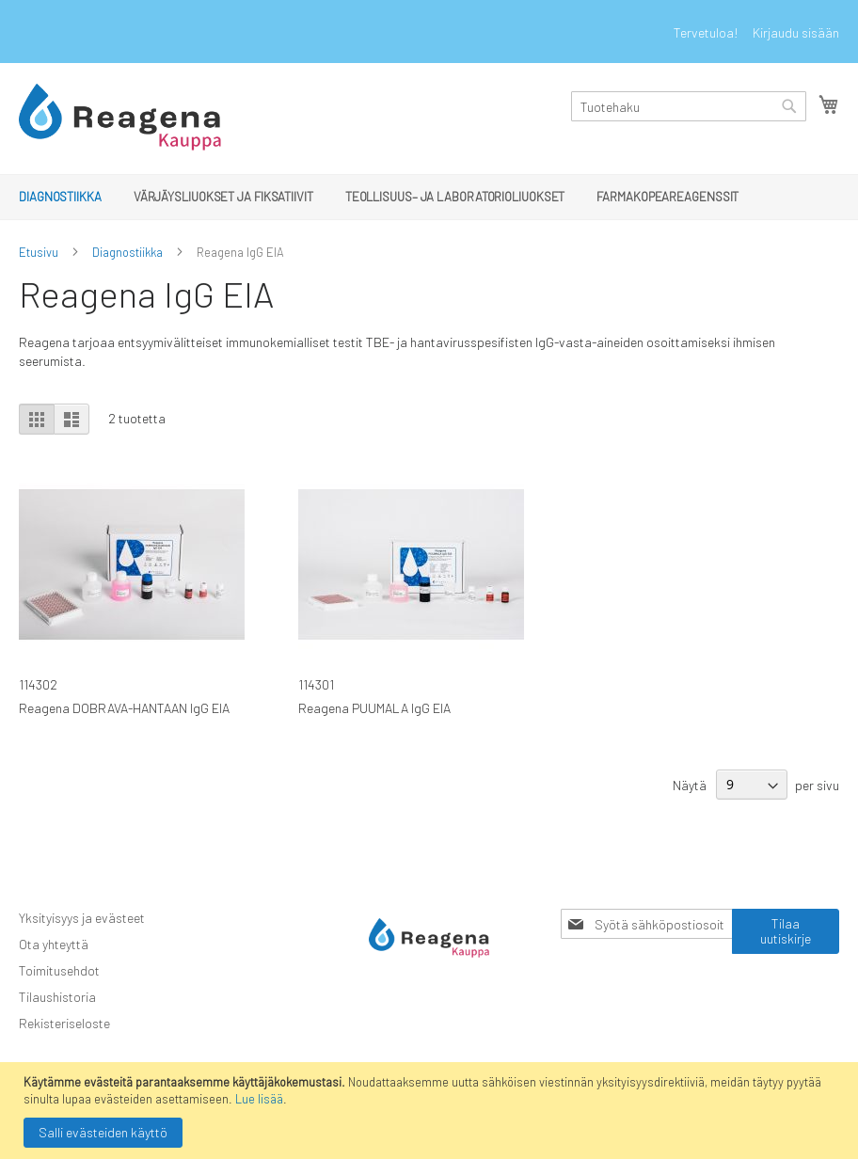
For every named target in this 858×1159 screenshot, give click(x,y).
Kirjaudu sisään (796, 32)
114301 (316, 684)
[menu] (429, 197)
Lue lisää (259, 1098)
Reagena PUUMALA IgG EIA (374, 708)
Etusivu (38, 252)
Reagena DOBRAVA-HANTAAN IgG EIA (124, 708)
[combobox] (688, 106)
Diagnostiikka (127, 252)
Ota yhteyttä (53, 944)
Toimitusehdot (59, 970)
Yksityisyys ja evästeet (82, 918)
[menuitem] (60, 197)
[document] (431, 1110)
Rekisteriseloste (64, 1023)
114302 (38, 684)
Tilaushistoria (57, 997)
